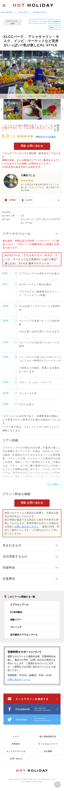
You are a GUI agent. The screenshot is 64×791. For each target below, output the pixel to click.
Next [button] (62, 109)
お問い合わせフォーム (19, 679)
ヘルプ (16, 736)
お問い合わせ (57, 127)
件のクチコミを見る (46, 137)
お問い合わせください (26, 526)
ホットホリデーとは (16, 751)
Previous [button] (1, 109)
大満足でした (28, 175)
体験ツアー (54, 27)
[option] (32, 74)
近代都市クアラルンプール (24, 634)
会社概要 (48, 751)
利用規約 (16, 744)
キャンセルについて (47, 744)
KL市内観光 (54, 21)
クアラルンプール (39, 12)
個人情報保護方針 (47, 736)
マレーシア (23, 12)
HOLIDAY (33, 5)
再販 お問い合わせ (32, 145)
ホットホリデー (7, 12)
